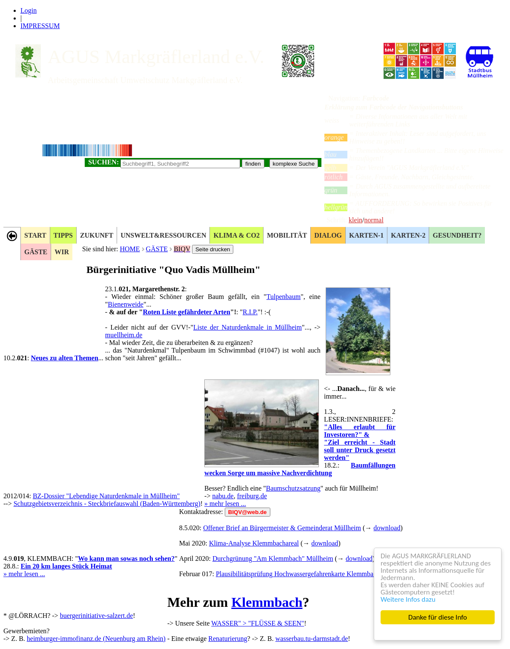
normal (374, 220)
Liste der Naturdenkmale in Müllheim (247, 327)
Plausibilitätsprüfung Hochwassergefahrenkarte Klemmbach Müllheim (312, 573)
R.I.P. (250, 312)
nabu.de (222, 496)
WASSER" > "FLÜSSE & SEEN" (257, 623)
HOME (130, 249)
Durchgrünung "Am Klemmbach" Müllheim (272, 558)
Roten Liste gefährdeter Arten (186, 312)
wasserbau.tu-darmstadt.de (311, 638)
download (386, 527)
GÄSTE (157, 249)
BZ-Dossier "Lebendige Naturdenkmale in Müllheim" (106, 496)
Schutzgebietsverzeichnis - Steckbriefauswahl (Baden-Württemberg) (107, 503)
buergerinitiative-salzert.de (96, 615)
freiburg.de (252, 496)
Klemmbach (266, 602)
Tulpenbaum (283, 296)
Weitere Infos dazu (408, 599)
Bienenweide (125, 304)
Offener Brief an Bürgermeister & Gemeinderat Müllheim (282, 527)
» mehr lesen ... (225, 503)
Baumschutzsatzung (293, 488)
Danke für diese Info (437, 617)
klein (355, 220)
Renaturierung (227, 638)
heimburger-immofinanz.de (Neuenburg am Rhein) (96, 638)
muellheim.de (124, 335)
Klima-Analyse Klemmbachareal (254, 543)
